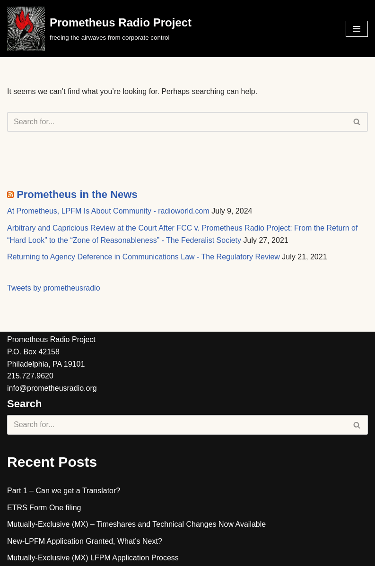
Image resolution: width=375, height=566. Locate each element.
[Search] (177, 122)
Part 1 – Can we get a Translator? (63, 491)
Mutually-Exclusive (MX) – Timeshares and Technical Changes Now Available (136, 524)
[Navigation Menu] (357, 29)
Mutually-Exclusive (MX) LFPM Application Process (93, 558)
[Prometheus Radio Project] (99, 29)
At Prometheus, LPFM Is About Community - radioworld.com (108, 211)
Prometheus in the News (77, 194)
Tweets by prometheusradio (53, 288)
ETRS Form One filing (44, 508)
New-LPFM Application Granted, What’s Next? (84, 541)
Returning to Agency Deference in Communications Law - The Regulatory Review (143, 257)
